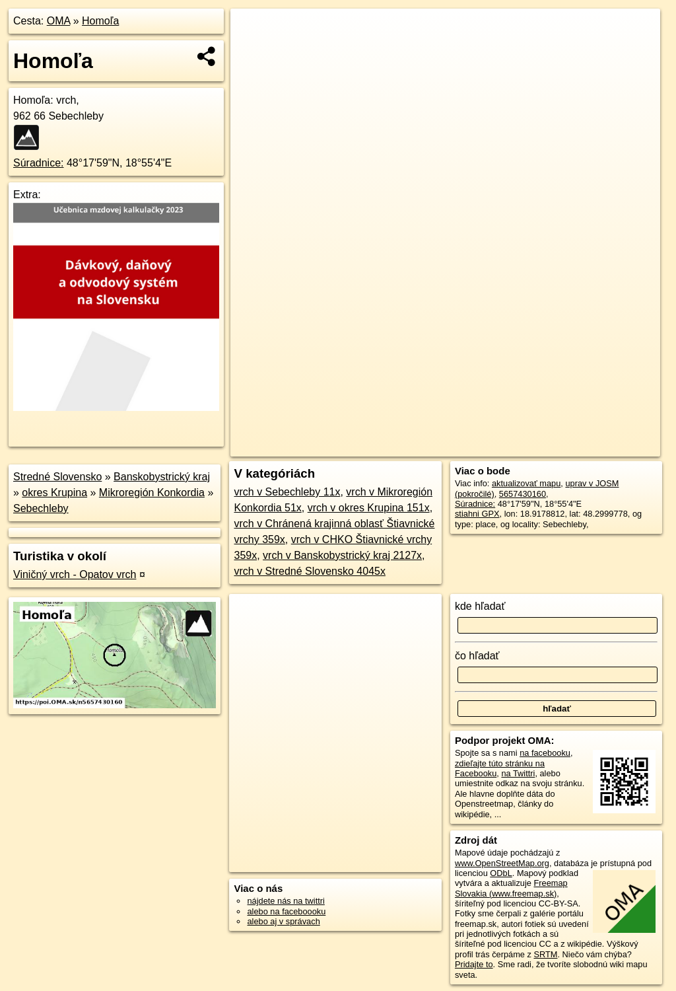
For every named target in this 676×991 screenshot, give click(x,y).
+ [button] (253, 31)
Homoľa (100, 20)
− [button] (253, 51)
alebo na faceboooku (286, 911)
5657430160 (522, 494)
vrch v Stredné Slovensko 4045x (309, 571)
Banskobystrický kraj (162, 476)
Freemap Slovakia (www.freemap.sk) (511, 888)
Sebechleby (41, 508)
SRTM (545, 954)
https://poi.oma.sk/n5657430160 (600, 447)
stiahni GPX (477, 514)
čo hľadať (477, 655)
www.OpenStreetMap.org (502, 863)
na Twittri (518, 773)
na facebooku (545, 753)
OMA (59, 20)
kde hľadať (480, 606)
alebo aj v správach (283, 921)
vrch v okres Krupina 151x (369, 507)
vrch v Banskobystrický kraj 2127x (342, 555)
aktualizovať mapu (526, 483)
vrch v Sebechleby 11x (287, 491)
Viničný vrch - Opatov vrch (74, 574)
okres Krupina (54, 492)
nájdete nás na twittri (285, 901)
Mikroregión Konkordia (152, 492)
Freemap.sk (500, 447)
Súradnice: (38, 162)
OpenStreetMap (432, 447)
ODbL (501, 873)
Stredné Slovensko (57, 476)
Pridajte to (474, 964)
